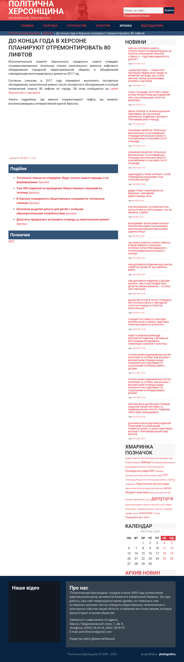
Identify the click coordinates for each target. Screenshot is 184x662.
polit (11, 158)
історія (156, 513)
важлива (142, 492)
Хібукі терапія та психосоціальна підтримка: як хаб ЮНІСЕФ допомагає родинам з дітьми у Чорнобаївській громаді (149, 115)
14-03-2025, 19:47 (138, 274)
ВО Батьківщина (133, 462)
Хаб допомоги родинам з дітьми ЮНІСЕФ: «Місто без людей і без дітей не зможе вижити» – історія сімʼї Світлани (149, 285)
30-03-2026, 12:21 (138, 64)
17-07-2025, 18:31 (138, 124)
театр (135, 513)
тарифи (128, 513)
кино (162, 505)
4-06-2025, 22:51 (138, 200)
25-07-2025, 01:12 (138, 105)
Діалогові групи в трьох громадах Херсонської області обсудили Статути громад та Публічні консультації (149, 304)
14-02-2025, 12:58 (138, 329)
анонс (168, 488)
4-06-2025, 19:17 (138, 217)
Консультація (131, 475)
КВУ (152, 471)
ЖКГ (11, 241)
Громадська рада (137, 471)
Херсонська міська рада (152, 483)
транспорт (146, 513)
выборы (129, 499)
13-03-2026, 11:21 (138, 85)
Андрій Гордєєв (132, 458)
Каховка (159, 471)
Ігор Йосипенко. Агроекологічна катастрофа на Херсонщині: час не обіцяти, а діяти (150, 210)
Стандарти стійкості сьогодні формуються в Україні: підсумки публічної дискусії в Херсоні (148, 322)
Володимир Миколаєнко (163, 462)
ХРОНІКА (125, 25)
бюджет (130, 492)
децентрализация (133, 505)
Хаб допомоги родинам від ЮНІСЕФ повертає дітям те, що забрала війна (150, 267)
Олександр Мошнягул (135, 480)
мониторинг (131, 509)
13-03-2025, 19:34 (138, 294)
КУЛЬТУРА (103, 25)
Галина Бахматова (155, 467)
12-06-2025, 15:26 (138, 184)
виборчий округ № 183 (160, 493)
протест (159, 509)
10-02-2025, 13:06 (138, 348)
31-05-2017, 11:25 (26, 158)
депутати (162, 498)
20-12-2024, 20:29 (138, 417)
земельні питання (151, 505)
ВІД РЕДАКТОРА (152, 25)
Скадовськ (130, 484)
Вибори (146, 462)
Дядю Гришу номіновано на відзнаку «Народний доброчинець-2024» (145, 193)
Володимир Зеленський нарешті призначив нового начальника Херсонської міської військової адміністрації (148, 227)
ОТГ (165, 475)
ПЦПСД (171, 480)
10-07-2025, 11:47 (138, 146)
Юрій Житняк (156, 488)
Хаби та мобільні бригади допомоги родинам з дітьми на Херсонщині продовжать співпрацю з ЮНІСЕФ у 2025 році (148, 339)
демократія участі (142, 499)
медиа (168, 505)
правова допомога (146, 509)
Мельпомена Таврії (153, 475)
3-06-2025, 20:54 (138, 236)
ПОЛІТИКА (50, 25)
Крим (141, 475)
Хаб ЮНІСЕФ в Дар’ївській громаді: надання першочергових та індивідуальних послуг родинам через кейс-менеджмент (149, 408)
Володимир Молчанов (135, 467)
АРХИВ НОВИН (142, 573)
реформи (168, 509)
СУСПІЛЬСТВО (76, 25)
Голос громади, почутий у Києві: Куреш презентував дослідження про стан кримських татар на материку (149, 96)
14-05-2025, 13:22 (138, 258)
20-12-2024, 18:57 (138, 439)
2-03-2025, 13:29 (138, 313)
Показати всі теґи (137, 517)
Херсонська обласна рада (137, 488)
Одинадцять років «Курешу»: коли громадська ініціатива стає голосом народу (149, 177)
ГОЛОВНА (27, 25)
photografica (167, 654)
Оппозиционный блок (156, 480)
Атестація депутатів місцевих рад (156, 458)
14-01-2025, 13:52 (138, 373)
